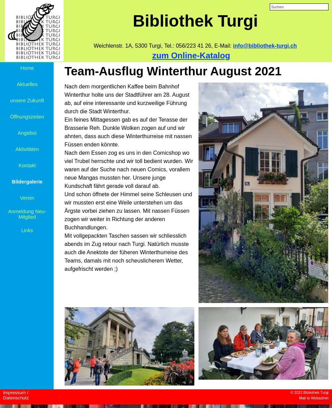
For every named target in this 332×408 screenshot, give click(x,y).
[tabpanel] (195, 46)
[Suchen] (299, 6)
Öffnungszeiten (27, 117)
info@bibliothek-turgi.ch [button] (265, 46)
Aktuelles (27, 84)
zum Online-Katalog (191, 55)
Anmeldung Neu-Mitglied (27, 214)
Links (27, 230)
